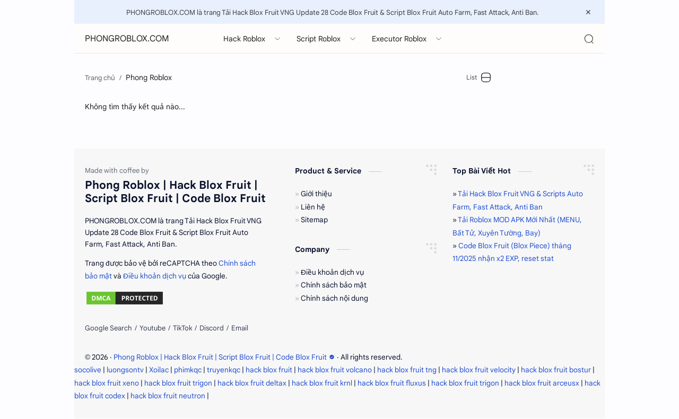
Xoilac (159, 369)
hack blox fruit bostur (556, 369)
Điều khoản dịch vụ (154, 276)
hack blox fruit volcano (335, 369)
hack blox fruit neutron (167, 395)
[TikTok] (182, 329)
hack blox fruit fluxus (392, 383)
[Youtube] (153, 329)
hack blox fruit (269, 369)
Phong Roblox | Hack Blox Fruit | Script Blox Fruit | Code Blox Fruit (225, 357)
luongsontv (125, 369)
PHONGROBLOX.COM (127, 38)
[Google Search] (108, 329)
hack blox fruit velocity (479, 369)
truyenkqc (223, 369)
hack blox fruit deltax (251, 383)
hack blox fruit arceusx (541, 383)
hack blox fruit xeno (106, 383)
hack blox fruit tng (407, 369)
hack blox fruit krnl (322, 383)
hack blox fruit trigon (178, 383)
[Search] (589, 39)
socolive (87, 369)
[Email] (239, 329)
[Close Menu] (588, 12)
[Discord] (211, 329)
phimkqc (188, 369)
